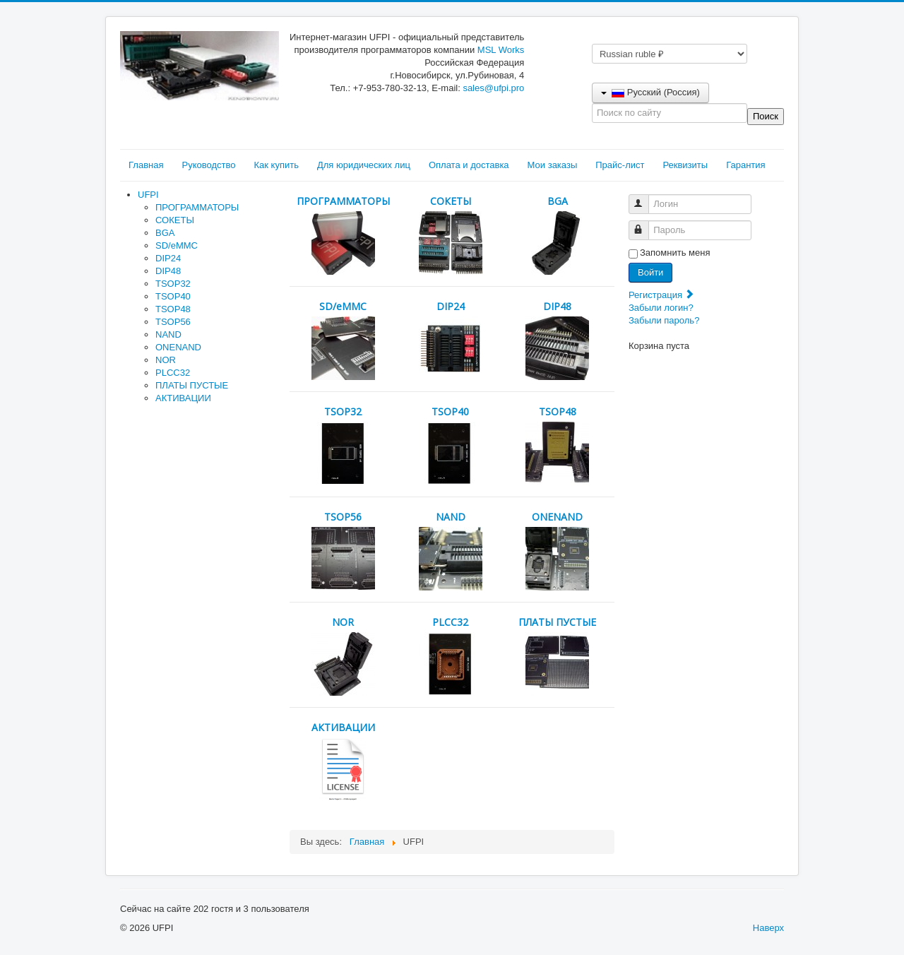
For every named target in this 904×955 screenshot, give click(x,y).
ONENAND (178, 347)
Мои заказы (553, 165)
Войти (650, 272)
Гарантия (745, 165)
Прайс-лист (619, 165)
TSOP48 (173, 309)
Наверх (768, 928)
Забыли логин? (661, 307)
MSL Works (500, 50)
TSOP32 (173, 283)
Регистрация (662, 295)
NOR (165, 360)
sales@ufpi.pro (493, 88)
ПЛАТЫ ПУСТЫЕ (191, 385)
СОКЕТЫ (174, 220)
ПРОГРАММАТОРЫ (197, 207)
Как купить (276, 165)
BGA (164, 232)
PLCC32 (172, 372)
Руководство (208, 165)
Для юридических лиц (363, 165)
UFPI (148, 194)
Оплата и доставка (469, 165)
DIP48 (168, 271)
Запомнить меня (675, 252)
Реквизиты (685, 165)
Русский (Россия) (650, 92)
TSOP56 (173, 321)
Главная (146, 165)
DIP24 (168, 258)
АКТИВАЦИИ (183, 398)
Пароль (645, 224)
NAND (168, 334)
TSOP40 (173, 296)
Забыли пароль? (664, 320)
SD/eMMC (176, 245)
